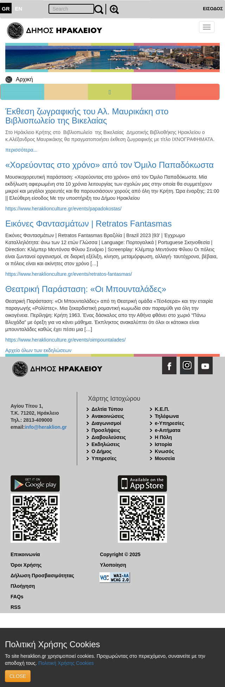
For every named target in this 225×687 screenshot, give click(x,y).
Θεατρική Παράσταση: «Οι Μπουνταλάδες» (85, 289)
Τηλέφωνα (167, 416)
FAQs (17, 596)
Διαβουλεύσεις (108, 437)
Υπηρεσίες (103, 458)
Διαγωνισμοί (106, 423)
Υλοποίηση (113, 565)
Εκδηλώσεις (105, 444)
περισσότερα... (21, 150)
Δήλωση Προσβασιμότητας (42, 575)
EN (18, 9)
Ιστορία (163, 444)
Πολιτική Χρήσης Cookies (66, 663)
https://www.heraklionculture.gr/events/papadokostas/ (63, 208)
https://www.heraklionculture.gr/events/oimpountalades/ (65, 340)
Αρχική (24, 79)
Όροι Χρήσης (26, 565)
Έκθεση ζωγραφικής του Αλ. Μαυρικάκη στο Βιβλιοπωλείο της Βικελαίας (86, 116)
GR (6, 9)
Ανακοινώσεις (107, 416)
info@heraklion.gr (45, 427)
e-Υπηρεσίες (169, 423)
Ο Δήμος (101, 451)
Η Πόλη (163, 437)
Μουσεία (165, 458)
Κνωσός (164, 451)
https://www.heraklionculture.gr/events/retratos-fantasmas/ (68, 274)
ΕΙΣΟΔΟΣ (213, 8)
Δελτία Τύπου (107, 409)
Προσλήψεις (105, 430)
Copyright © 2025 (120, 554)
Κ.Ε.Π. (162, 409)
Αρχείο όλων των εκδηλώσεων (38, 350)
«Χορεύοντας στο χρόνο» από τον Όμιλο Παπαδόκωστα (109, 165)
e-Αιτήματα (167, 430)
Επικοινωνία (25, 554)
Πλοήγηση (23, 586)
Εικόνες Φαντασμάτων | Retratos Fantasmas (88, 223)
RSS (16, 607)
